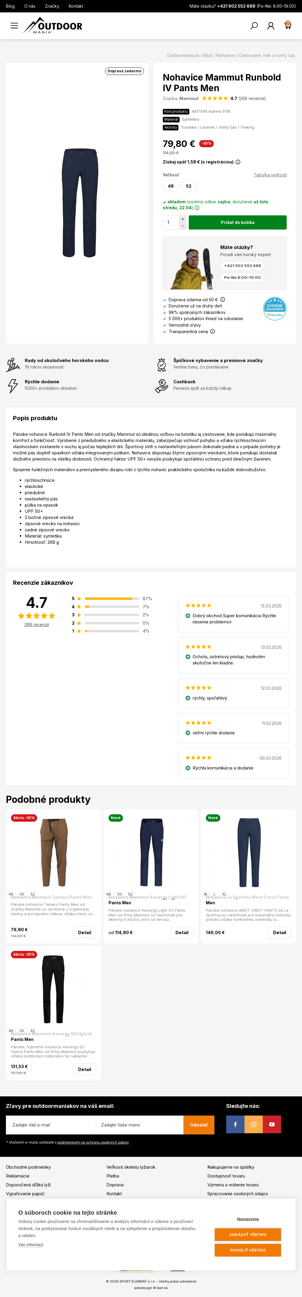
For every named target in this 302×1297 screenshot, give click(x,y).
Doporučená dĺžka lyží (28, 1185)
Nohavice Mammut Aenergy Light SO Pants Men (147, 900)
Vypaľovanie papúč (25, 1193)
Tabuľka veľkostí (270, 174)
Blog (10, 6)
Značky (52, 6)
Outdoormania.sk (183, 55)
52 (188, 186)
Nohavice (225, 55)
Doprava (115, 1185)
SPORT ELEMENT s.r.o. (137, 1281)
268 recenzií (36, 624)
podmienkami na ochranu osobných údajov (93, 1142)
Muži (208, 55)
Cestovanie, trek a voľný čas (267, 55)
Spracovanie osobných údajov (237, 1193)
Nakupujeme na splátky (230, 1167)
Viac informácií (30, 1244)
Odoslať (199, 1125)
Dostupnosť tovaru (226, 1176)
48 (171, 186)
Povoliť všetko (248, 1250)
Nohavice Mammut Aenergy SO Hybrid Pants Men (51, 1036)
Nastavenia (248, 1219)
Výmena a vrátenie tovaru (233, 1185)
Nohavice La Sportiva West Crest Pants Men (247, 900)
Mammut (188, 98)
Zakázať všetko (248, 1234)
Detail (84, 932)
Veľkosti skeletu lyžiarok (130, 1167)
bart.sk (162, 1288)
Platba (112, 1176)
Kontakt (76, 6)
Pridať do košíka (238, 222)
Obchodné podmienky (28, 1167)
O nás (29, 6)
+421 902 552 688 (242, 265)
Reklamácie (17, 1176)
